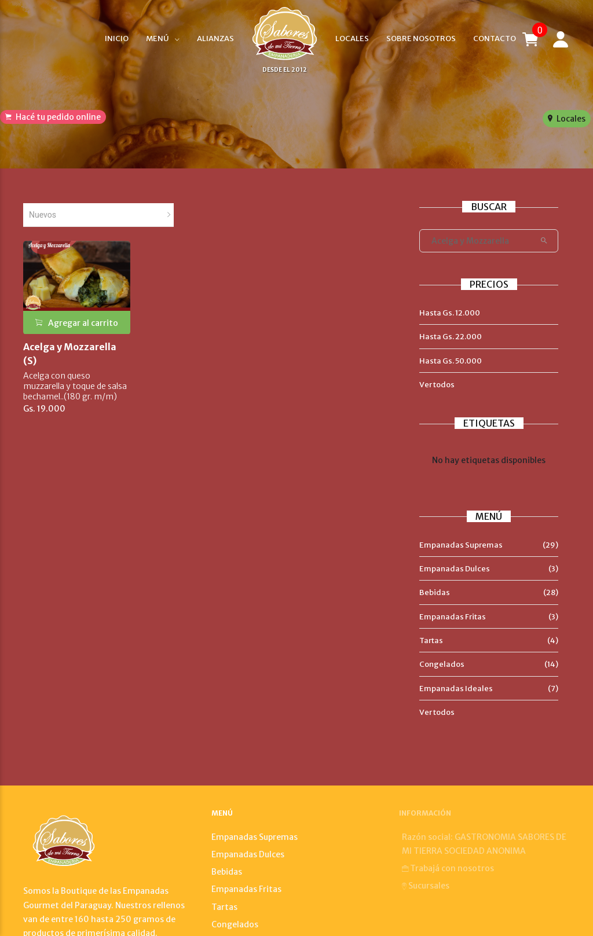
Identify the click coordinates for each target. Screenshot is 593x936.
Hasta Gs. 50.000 (450, 361)
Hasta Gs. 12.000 (449, 313)
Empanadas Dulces (454, 569)
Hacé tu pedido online (53, 117)
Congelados (441, 664)
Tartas (431, 640)
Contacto (494, 38)
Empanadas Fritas (452, 617)
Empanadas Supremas (461, 545)
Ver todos (437, 385)
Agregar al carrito (76, 322)
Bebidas (434, 592)
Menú (157, 38)
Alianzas (215, 38)
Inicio (117, 38)
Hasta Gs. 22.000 (450, 337)
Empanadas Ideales (456, 688)
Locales (352, 38)
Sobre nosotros (421, 38)
